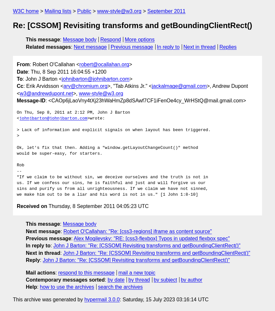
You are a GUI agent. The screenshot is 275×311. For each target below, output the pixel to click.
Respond (110, 39)
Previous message (132, 47)
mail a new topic (137, 272)
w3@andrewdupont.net (46, 93)
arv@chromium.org (85, 86)
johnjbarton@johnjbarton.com (95, 79)
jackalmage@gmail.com (179, 86)
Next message (90, 47)
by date (115, 280)
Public (84, 11)
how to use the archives (67, 287)
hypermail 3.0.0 (101, 299)
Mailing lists (58, 11)
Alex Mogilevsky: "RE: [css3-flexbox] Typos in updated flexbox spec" (152, 238)
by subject (165, 280)
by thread (139, 280)
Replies (228, 47)
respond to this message (86, 272)
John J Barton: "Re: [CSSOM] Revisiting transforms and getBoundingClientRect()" (146, 245)
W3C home (26, 11)
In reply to (168, 47)
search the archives (120, 287)
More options (140, 39)
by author (191, 280)
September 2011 (166, 11)
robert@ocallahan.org (104, 64)
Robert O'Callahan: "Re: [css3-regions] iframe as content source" (138, 231)
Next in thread (199, 47)
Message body (80, 39)
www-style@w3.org (119, 11)
